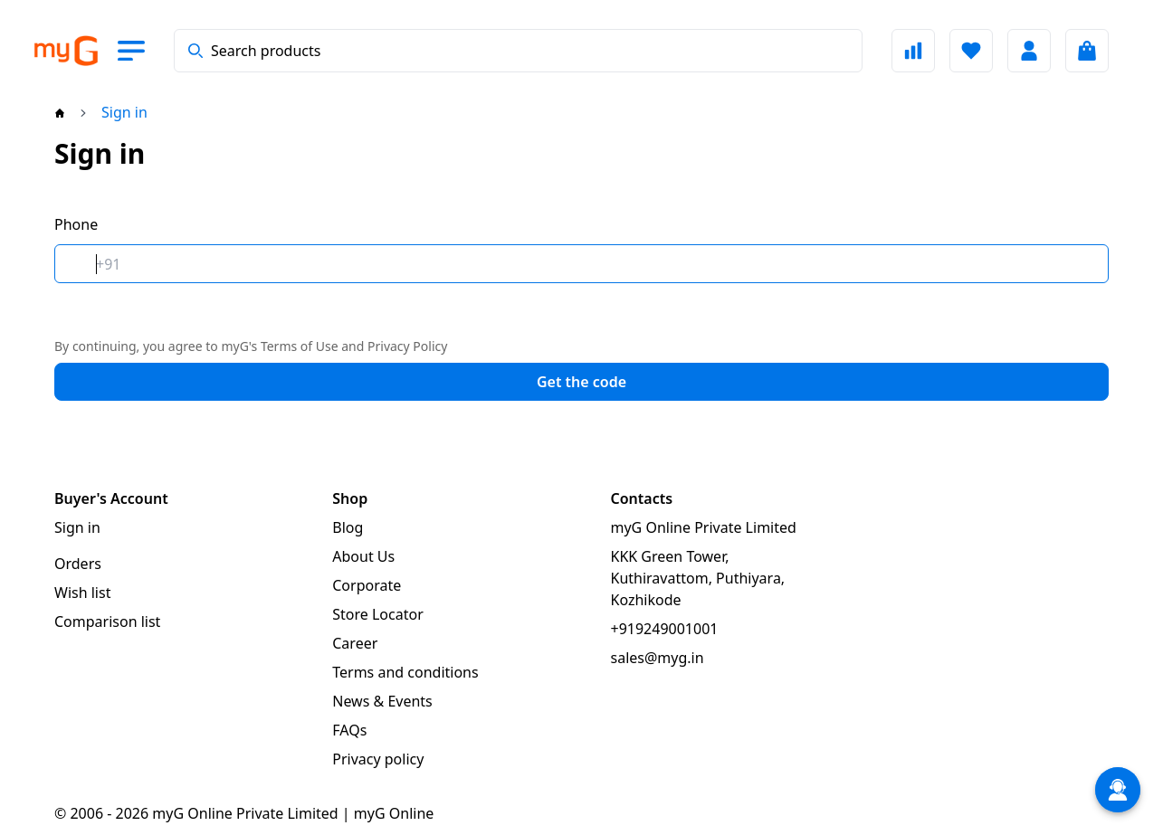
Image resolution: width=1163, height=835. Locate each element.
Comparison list (107, 621)
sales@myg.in (657, 658)
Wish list (82, 593)
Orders (77, 564)
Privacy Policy (407, 346)
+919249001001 (665, 629)
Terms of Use (299, 346)
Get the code (581, 382)
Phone (76, 224)
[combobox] (518, 50)
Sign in (77, 527)
